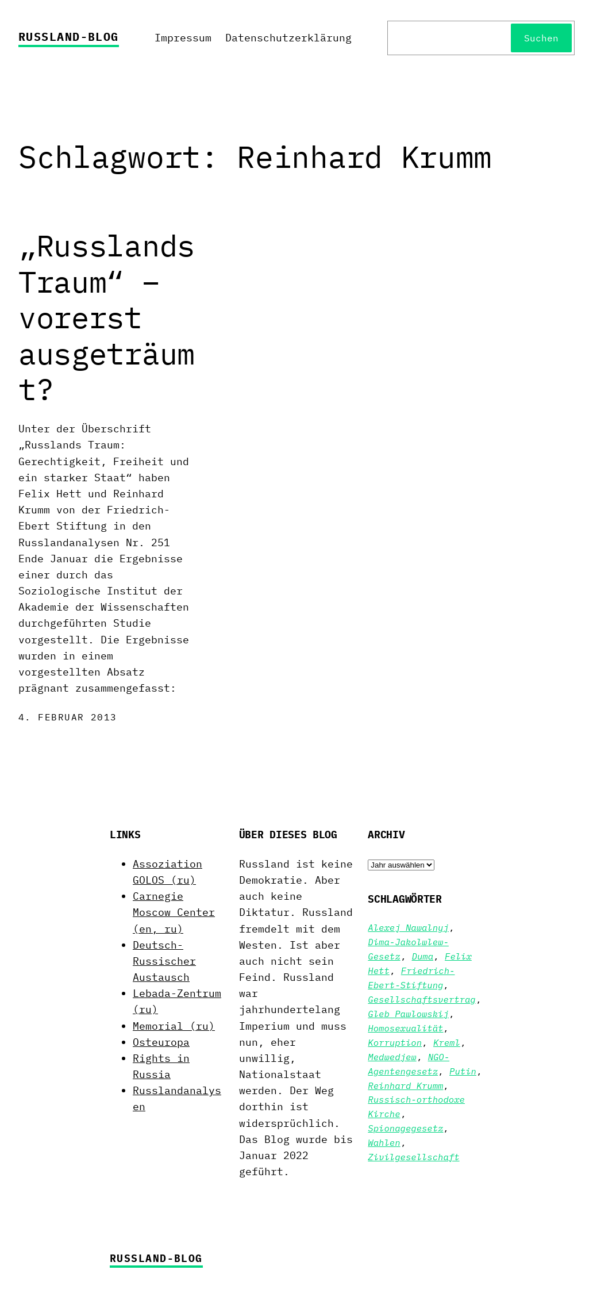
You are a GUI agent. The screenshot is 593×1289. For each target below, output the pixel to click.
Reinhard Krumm (405, 1085)
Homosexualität (405, 1028)
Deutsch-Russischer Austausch (164, 961)
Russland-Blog (68, 36)
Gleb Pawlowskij (408, 1013)
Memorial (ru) (174, 1026)
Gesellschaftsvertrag (421, 999)
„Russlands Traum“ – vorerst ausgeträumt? (106, 317)
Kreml (446, 1042)
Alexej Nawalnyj (408, 927)
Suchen (541, 38)
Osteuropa (161, 1042)
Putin (462, 1071)
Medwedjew (392, 1056)
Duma (422, 956)
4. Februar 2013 (67, 717)
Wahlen (384, 1142)
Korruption (395, 1042)
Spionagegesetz (405, 1128)
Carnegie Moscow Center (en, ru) (174, 912)
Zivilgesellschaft (413, 1157)
